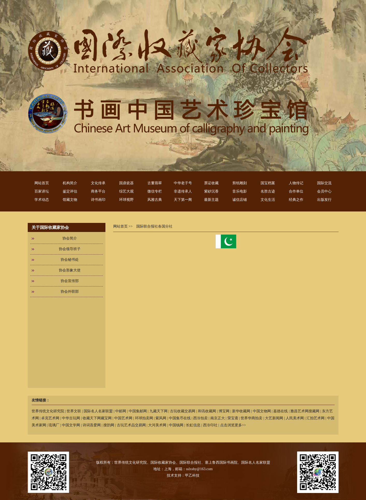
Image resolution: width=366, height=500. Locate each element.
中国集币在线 (180, 418)
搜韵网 (108, 425)
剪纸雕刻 (239, 183)
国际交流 (324, 183)
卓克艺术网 (50, 418)
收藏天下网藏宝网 (97, 418)
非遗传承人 (183, 191)
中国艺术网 (123, 418)
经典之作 (296, 200)
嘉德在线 (280, 411)
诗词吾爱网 (92, 425)
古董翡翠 (154, 183)
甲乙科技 (192, 475)
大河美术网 (157, 425)
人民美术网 (295, 418)
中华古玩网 (71, 418)
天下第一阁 (183, 200)
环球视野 (126, 200)
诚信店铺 (239, 200)
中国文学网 (71, 425)
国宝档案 (268, 183)
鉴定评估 (70, 191)
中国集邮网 (138, 411)
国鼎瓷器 (126, 183)
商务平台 (98, 191)
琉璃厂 (53, 425)
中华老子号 (183, 183)
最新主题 (211, 200)
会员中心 (324, 191)
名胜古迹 (268, 191)
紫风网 (160, 418)
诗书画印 (98, 200)
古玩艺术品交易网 (131, 425)
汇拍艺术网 (315, 418)
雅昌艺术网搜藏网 (304, 411)
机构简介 (70, 183)
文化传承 (98, 183)
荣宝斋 (232, 418)
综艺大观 (126, 191)
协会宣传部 (70, 281)
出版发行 (324, 200)
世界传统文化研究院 (48, 411)
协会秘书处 (70, 260)
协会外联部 (70, 291)
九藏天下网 (158, 411)
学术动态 (41, 200)
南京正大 (217, 418)
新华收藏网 (241, 411)
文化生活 (268, 200)
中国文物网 (262, 411)
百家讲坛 (41, 191)
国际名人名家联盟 (98, 411)
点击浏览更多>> (233, 425)
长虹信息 (193, 425)
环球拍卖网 (144, 418)
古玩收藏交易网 (182, 411)
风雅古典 (154, 200)
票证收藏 (211, 183)
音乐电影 (239, 191)
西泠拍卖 (200, 418)
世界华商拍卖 (251, 418)
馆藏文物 (70, 200)
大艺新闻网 (274, 418)
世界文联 (74, 411)
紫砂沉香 (211, 191)
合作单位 (296, 191)
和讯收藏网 (207, 411)
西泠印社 (210, 425)
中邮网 (120, 411)
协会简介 (69, 238)
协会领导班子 (70, 249)
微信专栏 (154, 191)
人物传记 (296, 183)
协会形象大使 (70, 270)
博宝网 (224, 411)
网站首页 (41, 183)
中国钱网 (176, 425)
